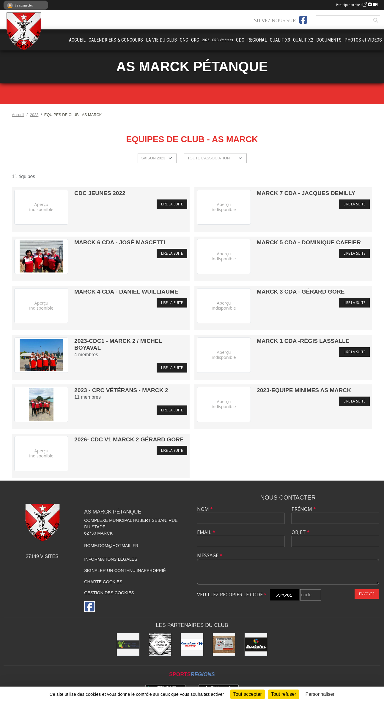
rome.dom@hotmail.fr (111, 545)
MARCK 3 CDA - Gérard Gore (301, 292)
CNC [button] (184, 40)
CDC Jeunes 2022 (99, 193)
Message (209, 555)
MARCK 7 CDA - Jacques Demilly (306, 193)
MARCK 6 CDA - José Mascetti (119, 242)
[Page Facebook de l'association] (303, 19)
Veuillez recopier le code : (233, 594)
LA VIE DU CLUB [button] (161, 40)
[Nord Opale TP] (224, 644)
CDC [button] (240, 40)
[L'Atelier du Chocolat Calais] (160, 644)
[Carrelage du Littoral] (128, 644)
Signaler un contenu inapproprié (125, 570)
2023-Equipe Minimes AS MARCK (304, 390)
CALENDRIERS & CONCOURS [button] (116, 40)
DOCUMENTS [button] (328, 40)
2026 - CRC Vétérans (217, 40)
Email (206, 532)
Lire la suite (172, 204)
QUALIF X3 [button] (280, 40)
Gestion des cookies (109, 592)
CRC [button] (195, 40)
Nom (205, 509)
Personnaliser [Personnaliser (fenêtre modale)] (320, 694)
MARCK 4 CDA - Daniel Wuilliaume (126, 292)
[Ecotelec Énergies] (256, 644)
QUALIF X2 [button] (303, 40)
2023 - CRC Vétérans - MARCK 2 (121, 390)
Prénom (304, 509)
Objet (301, 532)
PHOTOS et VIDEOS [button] (363, 40)
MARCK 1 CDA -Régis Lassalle (303, 341)
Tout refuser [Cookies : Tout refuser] (283, 694)
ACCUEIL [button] (77, 40)
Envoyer (366, 593)
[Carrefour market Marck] (192, 644)
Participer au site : (356, 5)
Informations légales (110, 559)
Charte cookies (103, 581)
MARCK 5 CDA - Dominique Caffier (309, 242)
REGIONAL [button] (257, 40)
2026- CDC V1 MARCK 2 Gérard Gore (129, 439)
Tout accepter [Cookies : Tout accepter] (247, 694)
